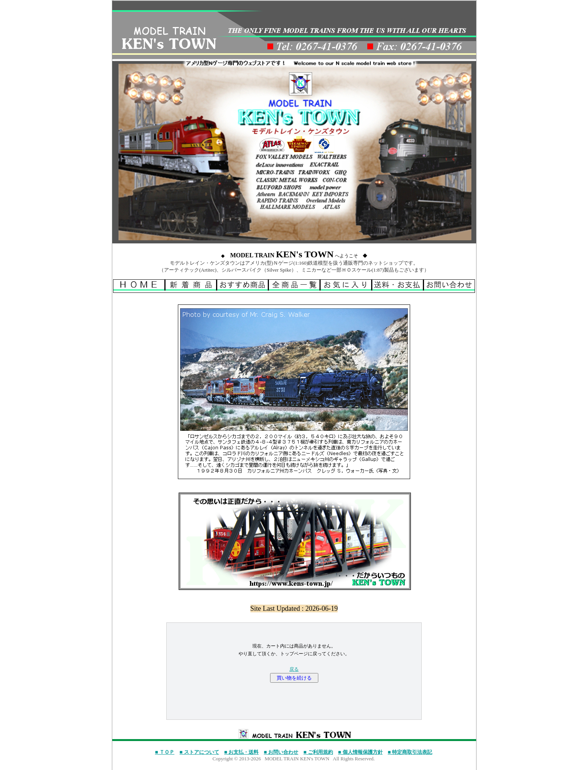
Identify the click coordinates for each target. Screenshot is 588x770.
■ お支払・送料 (241, 752)
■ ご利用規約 (318, 752)
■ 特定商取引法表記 (410, 752)
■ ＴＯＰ (164, 752)
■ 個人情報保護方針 (360, 752)
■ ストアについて (199, 752)
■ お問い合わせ (281, 752)
